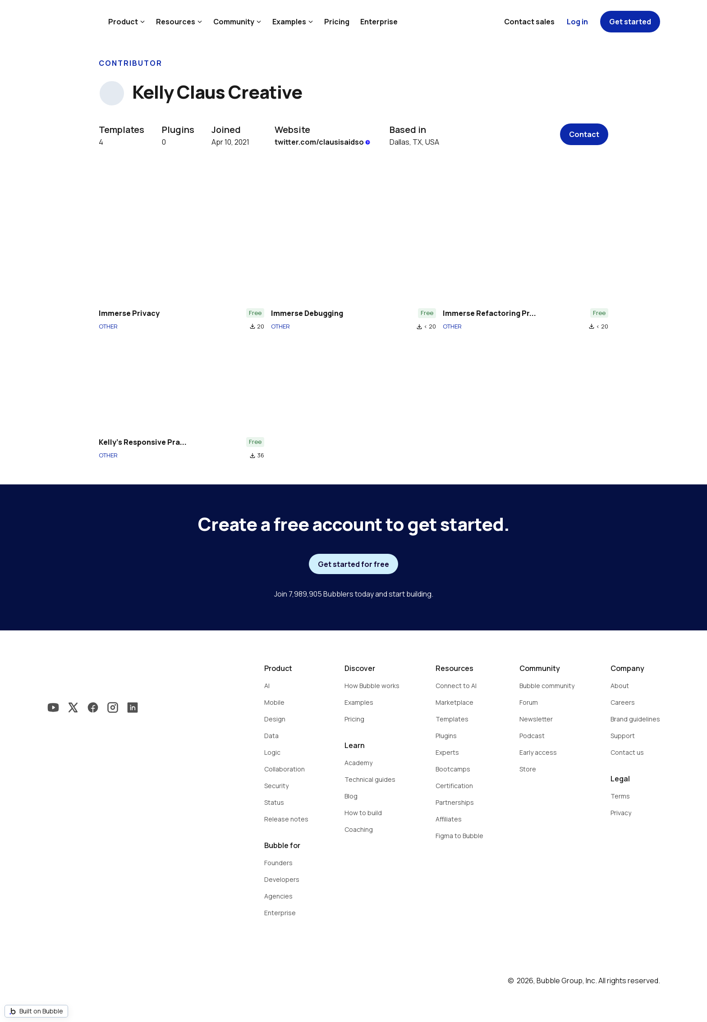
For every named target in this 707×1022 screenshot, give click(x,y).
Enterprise (379, 22)
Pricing (336, 22)
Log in (577, 22)
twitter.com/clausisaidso (323, 142)
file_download (252, 326)
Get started (630, 22)
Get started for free (353, 564)
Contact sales (529, 22)
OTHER (108, 326)
